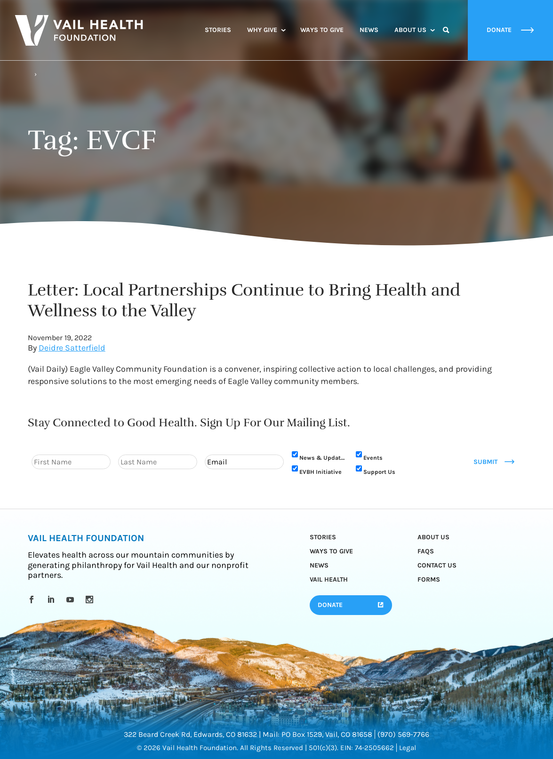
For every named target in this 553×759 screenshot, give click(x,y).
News (369, 30)
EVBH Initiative (320, 471)
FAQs (425, 551)
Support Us (379, 471)
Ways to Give (322, 30)
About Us (410, 30)
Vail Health (329, 579)
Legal (407, 747)
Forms (428, 579)
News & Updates (322, 457)
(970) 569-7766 (403, 734)
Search (446, 38)
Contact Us (437, 565)
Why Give (262, 30)
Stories (218, 30)
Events (373, 457)
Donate (330, 605)
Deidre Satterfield (72, 348)
